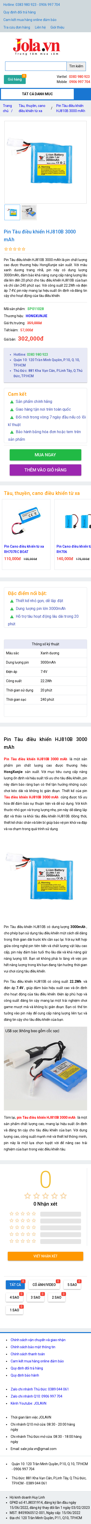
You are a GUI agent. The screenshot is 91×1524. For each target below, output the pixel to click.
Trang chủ (9, 109)
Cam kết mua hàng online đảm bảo (30, 20)
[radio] (27, 1195)
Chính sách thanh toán (28, 1354)
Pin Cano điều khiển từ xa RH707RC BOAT (24, 549)
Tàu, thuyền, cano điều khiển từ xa (32, 108)
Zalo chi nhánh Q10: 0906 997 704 (36, 1396)
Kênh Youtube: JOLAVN (28, 1403)
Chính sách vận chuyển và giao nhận (38, 1340)
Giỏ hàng (15, 79)
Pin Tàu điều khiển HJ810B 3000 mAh (70, 108)
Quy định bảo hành (25, 1375)
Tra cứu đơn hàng (16, 27)
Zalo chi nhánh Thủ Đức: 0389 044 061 (40, 1389)
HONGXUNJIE (36, 316)
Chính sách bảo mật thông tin (33, 1347)
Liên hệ (40, 27)
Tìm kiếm (76, 66)
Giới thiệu (57, 27)
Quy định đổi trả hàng (19, 12)
